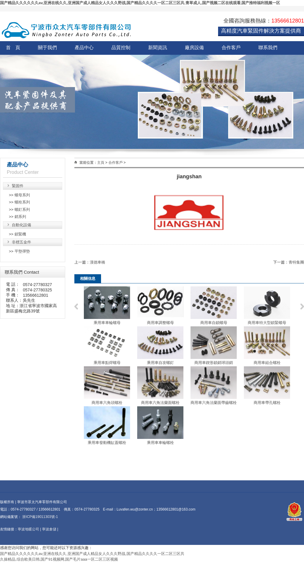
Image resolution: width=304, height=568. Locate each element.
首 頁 (13, 47)
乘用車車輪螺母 (107, 322)
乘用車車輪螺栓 (160, 442)
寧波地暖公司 (28, 529)
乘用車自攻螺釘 (160, 362)
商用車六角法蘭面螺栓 (160, 402)
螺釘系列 (22, 209)
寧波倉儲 (49, 529)
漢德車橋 (97, 262)
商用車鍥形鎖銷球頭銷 (213, 362)
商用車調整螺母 (160, 322)
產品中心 (84, 47)
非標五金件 (21, 242)
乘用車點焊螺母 (107, 362)
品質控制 (120, 47)
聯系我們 (267, 47)
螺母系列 (22, 195)
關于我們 (47, 47)
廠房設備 (194, 47)
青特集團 (296, 262)
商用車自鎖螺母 (213, 322)
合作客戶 (231, 47)
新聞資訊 (157, 47)
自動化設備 (21, 225)
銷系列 (20, 216)
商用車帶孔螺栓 (267, 402)
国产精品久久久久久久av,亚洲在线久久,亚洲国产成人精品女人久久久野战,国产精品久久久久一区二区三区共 (92, 553)
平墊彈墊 (22, 251)
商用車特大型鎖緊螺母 (267, 322)
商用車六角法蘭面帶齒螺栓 (214, 402)
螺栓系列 (22, 202)
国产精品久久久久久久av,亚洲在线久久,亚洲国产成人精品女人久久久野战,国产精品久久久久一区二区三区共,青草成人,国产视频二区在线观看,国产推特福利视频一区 (140, 3)
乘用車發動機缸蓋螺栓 (107, 442)
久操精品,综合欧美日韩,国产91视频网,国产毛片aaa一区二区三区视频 (59, 559)
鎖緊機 (20, 234)
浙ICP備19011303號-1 (39, 517)
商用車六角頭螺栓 (107, 402)
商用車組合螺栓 (267, 362)
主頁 (100, 163)
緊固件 (17, 186)
